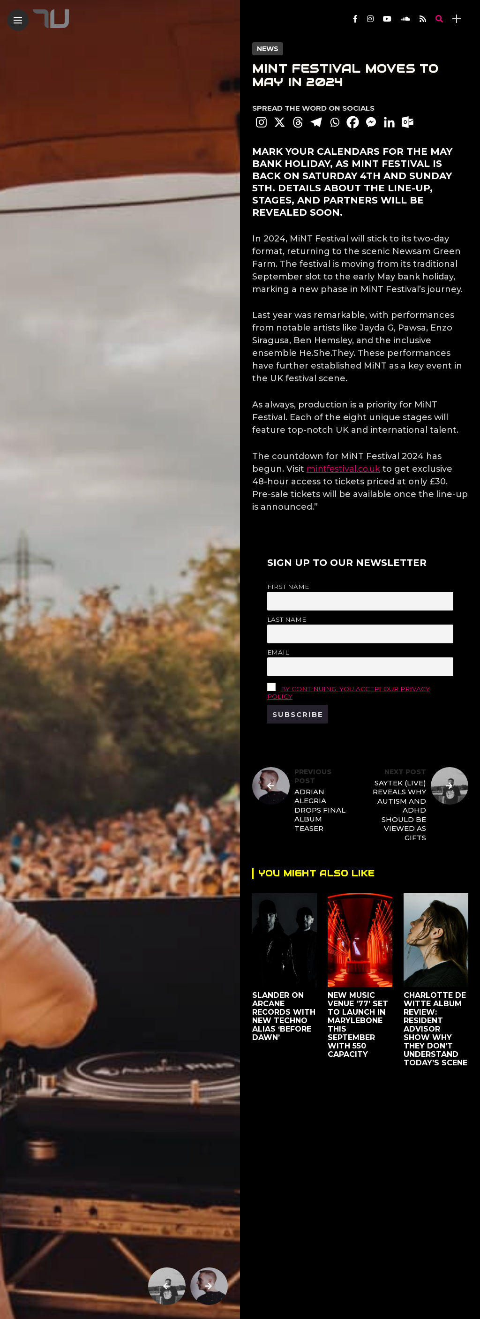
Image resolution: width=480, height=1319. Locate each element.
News (267, 49)
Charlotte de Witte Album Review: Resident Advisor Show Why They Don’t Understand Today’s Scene (435, 1029)
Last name (286, 619)
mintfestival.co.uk (343, 469)
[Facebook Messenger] (371, 122)
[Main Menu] (18, 20)
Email (278, 652)
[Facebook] (353, 122)
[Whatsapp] (334, 122)
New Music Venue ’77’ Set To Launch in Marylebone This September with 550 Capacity (358, 1025)
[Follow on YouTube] (387, 19)
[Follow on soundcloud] (405, 19)
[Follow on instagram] (370, 19)
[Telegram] (316, 122)
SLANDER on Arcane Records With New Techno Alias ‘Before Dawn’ (283, 1016)
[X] (279, 122)
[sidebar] (456, 19)
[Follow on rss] (423, 19)
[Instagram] (261, 122)
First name (288, 586)
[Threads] (298, 122)
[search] (439, 19)
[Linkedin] (389, 122)
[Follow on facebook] (355, 19)
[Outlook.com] (407, 122)
